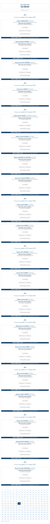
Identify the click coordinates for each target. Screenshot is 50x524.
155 (5, 510)
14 (38, 490)
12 (33, 490)
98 (35, 501)
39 (13, 494)
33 (44, 492)
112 (27, 503)
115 (36, 503)
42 (21, 494)
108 (16, 503)
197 (27, 514)
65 (38, 496)
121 (5, 505)
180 (27, 512)
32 (41, 492)
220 (44, 516)
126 (19, 505)
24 (19, 492)
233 (33, 519)
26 (24, 492)
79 (30, 499)
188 (2, 514)
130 (30, 505)
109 (19, 503)
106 (11, 503)
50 (44, 494)
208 (11, 516)
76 (21, 499)
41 (19, 494)
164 (30, 510)
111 (25, 503)
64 (35, 496)
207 (8, 516)
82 (38, 499)
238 (47, 519)
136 (47, 505)
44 (27, 494)
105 (8, 503)
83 (41, 499)
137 (2, 507)
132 (36, 505)
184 (39, 512)
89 (10, 501)
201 (39, 514)
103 (2, 503)
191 (11, 514)
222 (2, 519)
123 (11, 505)
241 (8, 521)
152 (44, 507)
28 (30, 492)
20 (7, 492)
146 (27, 507)
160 (19, 510)
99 (38, 501)
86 (2, 501)
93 (21, 501)
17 (47, 490)
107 (13, 503)
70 (5, 499)
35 (2, 494)
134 (41, 505)
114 (33, 503)
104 (5, 503)
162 (25, 510)
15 (41, 490)
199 (33, 514)
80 (33, 499)
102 (47, 501)
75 (19, 499)
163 (27, 510)
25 (21, 492)
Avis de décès (25, 27)
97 (33, 501)
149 (36, 507)
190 (8, 514)
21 (10, 492)
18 (2, 492)
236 (41, 519)
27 (27, 492)
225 (11, 519)
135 (44, 505)
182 (33, 512)
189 (5, 514)
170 (47, 510)
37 (7, 494)
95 (27, 501)
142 (16, 507)
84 (44, 499)
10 (27, 490)
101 (44, 501)
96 (30, 501)
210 (16, 516)
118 (44, 503)
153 (47, 507)
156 (8, 510)
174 (11, 512)
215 (30, 516)
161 (22, 510)
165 (33, 510)
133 (39, 505)
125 (16, 505)
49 (41, 494)
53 (5, 496)
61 (27, 496)
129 (27, 505)
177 (19, 512)
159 (16, 510)
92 (19, 501)
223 (5, 519)
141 (13, 507)
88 (7, 501)
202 (41, 514)
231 (27, 519)
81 (35, 499)
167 (39, 510)
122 (8, 505)
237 (44, 519)
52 (2, 496)
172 (5, 512)
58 (19, 496)
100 (41, 501)
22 (13, 492)
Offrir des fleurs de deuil (25, 33)
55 (10, 496)
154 (2, 510)
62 (30, 496)
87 (5, 501)
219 (41, 516)
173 (8, 512)
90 (13, 501)
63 (33, 496)
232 (30, 519)
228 (19, 519)
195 (22, 514)
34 (47, 492)
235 (39, 519)
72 (10, 499)
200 (36, 514)
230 (25, 519)
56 (13, 496)
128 (25, 505)
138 (5, 507)
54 (7, 496)
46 (33, 494)
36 (5, 494)
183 (36, 512)
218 (39, 516)
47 (35, 494)
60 (24, 496)
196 (25, 514)
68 (47, 496)
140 (11, 507)
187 (47, 512)
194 (19, 514)
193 (16, 514)
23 (16, 492)
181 (30, 512)
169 (44, 510)
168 (41, 510)
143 (19, 507)
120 (2, 505)
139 (8, 507)
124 (13, 505)
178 (22, 512)
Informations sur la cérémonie (25, 30)
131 (33, 505)
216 (33, 516)
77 (24, 499)
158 (13, 510)
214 (27, 516)
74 (16, 499)
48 (38, 494)
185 (41, 512)
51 (47, 494)
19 (5, 492)
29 (33, 492)
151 (41, 507)
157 (11, 510)
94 (24, 501)
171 (2, 512)
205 (2, 516)
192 (13, 514)
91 (16, 501)
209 (13, 516)
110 (22, 503)
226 (13, 519)
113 (30, 503)
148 (33, 507)
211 (19, 516)
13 (36, 490)
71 (7, 499)
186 (44, 512)
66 (41, 496)
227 (16, 519)
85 (47, 499)
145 (25, 507)
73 (13, 499)
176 (16, 512)
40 (16, 494)
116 (39, 503)
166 (36, 510)
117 (41, 503)
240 (5, 521)
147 (30, 507)
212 (22, 516)
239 (2, 521)
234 (36, 519)
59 (21, 496)
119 (47, 503)
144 (22, 507)
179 (25, 512)
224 (8, 519)
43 (24, 494)
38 (10, 494)
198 (30, 514)
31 (38, 492)
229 (22, 519)
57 (16, 496)
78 (27, 499)
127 (22, 505)
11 (30, 490)
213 (25, 516)
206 (5, 516)
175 (13, 512)
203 (44, 514)
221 (47, 516)
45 (30, 494)
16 (44, 490)
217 (36, 516)
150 (39, 507)
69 (2, 499)
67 (44, 496)
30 (35, 492)
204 (47, 514)
